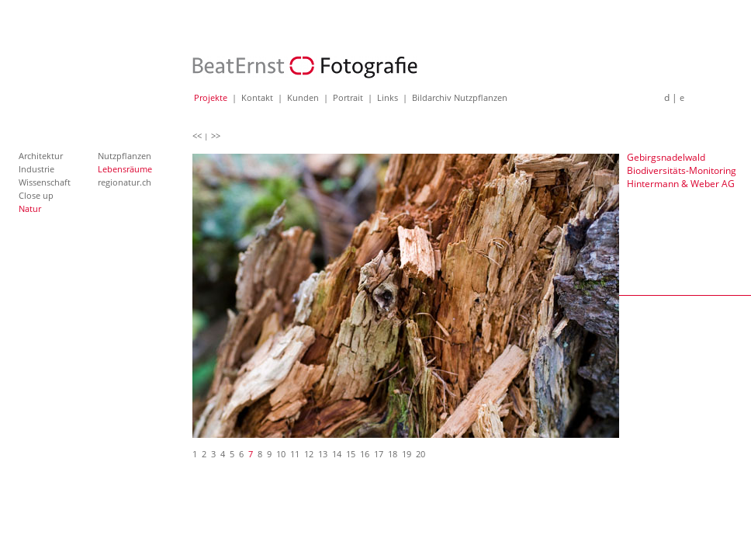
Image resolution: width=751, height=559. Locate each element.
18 (392, 454)
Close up (36, 195)
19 (406, 454)
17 (378, 454)
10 (281, 454)
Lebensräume (125, 169)
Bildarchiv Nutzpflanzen (459, 97)
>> (215, 135)
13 (322, 454)
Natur (30, 208)
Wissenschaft (45, 182)
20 (420, 454)
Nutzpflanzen (124, 155)
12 (308, 454)
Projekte (210, 97)
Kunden (303, 97)
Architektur (41, 155)
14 (336, 454)
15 (350, 454)
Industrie (36, 169)
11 (294, 454)
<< (197, 135)
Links (387, 97)
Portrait (348, 97)
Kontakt (257, 97)
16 (364, 454)
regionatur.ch (124, 182)
